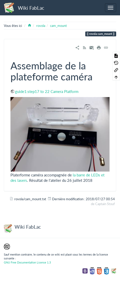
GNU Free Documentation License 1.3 (27, 262)
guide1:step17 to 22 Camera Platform (46, 91)
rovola (40, 26)
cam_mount (58, 26)
